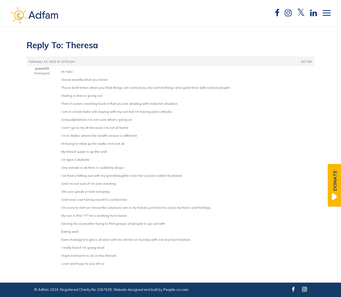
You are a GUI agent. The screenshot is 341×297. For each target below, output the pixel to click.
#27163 (306, 61)
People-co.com (175, 289)
